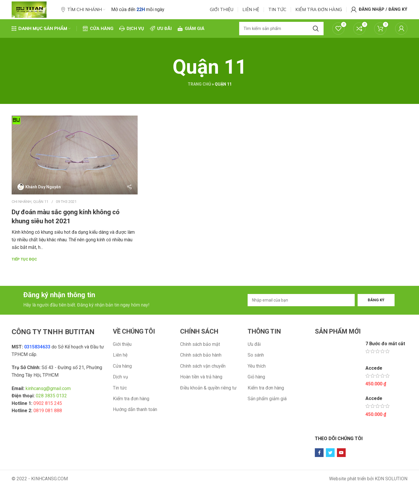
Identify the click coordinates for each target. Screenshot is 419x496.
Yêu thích (257, 377)
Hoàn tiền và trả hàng (201, 388)
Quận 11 (40, 210)
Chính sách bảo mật (200, 355)
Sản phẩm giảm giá (267, 410)
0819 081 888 (47, 422)
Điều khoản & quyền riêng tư (208, 399)
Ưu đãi (254, 355)
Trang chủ (199, 93)
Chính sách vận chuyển (203, 377)
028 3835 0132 (51, 407)
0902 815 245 (47, 414)
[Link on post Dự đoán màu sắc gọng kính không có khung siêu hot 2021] (75, 164)
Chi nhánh (21, 210)
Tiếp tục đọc (24, 268)
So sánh (256, 366)
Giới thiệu (122, 355)
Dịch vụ (120, 388)
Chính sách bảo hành (200, 366)
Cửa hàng (122, 377)
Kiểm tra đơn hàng (131, 410)
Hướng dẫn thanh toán (135, 421)
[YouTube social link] (341, 464)
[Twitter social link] (330, 464)
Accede (373, 379)
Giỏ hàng (256, 388)
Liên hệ (120, 366)
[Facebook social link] (319, 464)
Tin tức (120, 399)
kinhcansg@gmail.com (48, 399)
